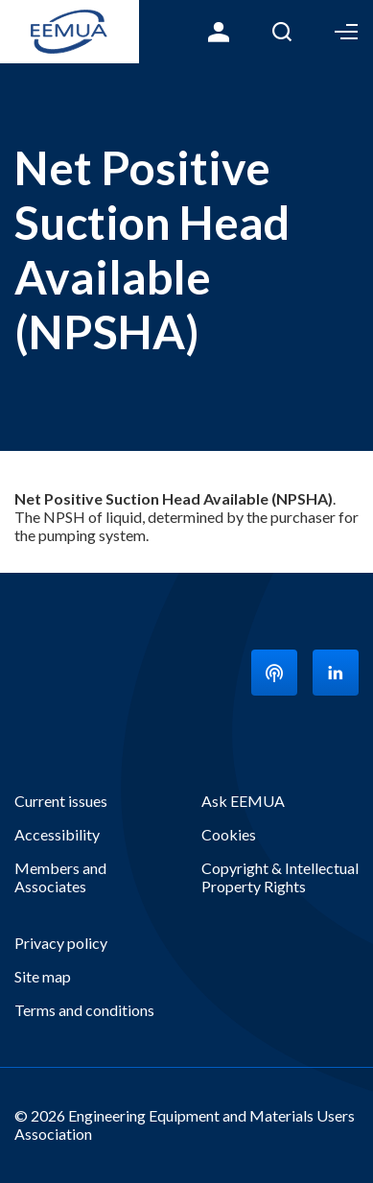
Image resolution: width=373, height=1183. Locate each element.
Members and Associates (60, 877)
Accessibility (57, 834)
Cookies (228, 834)
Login (218, 31)
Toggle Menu (346, 32)
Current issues (60, 801)
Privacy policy (60, 943)
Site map (42, 976)
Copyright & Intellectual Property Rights (280, 877)
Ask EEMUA (243, 801)
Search (282, 31)
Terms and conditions (84, 1010)
